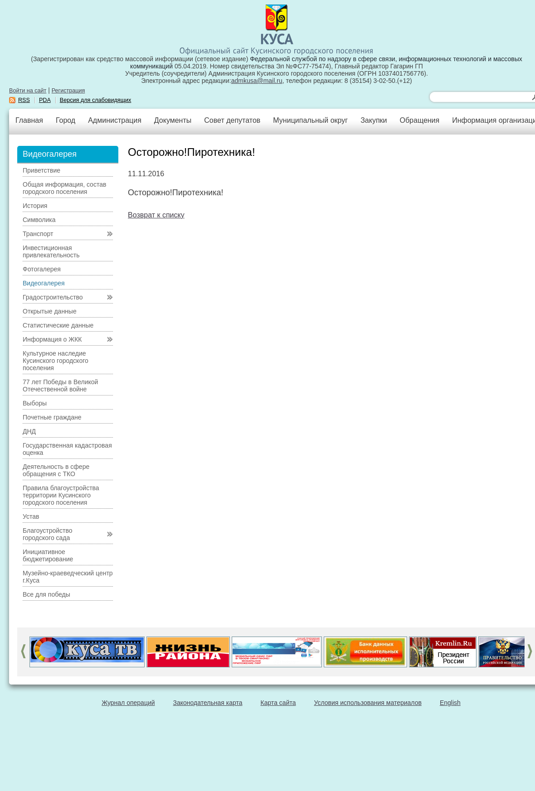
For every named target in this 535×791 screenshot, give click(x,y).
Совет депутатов (232, 120)
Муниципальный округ (310, 120)
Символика (39, 219)
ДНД (29, 431)
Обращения (419, 120)
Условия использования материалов (368, 702)
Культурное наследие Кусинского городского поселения (55, 360)
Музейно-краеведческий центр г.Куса (68, 576)
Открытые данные (50, 311)
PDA (45, 100)
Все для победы (46, 594)
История (35, 205)
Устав (31, 516)
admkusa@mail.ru (256, 80)
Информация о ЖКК (52, 339)
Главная (29, 120)
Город (65, 120)
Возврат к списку (156, 215)
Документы (172, 120)
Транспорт (38, 233)
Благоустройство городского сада (48, 534)
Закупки (373, 120)
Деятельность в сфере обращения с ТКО (56, 470)
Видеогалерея (44, 283)
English (450, 702)
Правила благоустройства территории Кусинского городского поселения (61, 495)
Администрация (114, 120)
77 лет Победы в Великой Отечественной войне (60, 385)
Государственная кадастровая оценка (67, 449)
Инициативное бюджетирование (48, 555)
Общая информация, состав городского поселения (64, 188)
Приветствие (41, 170)
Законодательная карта (208, 702)
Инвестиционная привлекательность (51, 251)
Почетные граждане (52, 417)
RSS (24, 100)
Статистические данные (58, 325)
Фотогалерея (42, 269)
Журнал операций (128, 702)
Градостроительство (53, 297)
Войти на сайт (27, 90)
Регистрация (68, 90)
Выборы (35, 403)
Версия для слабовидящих (95, 100)
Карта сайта (278, 702)
